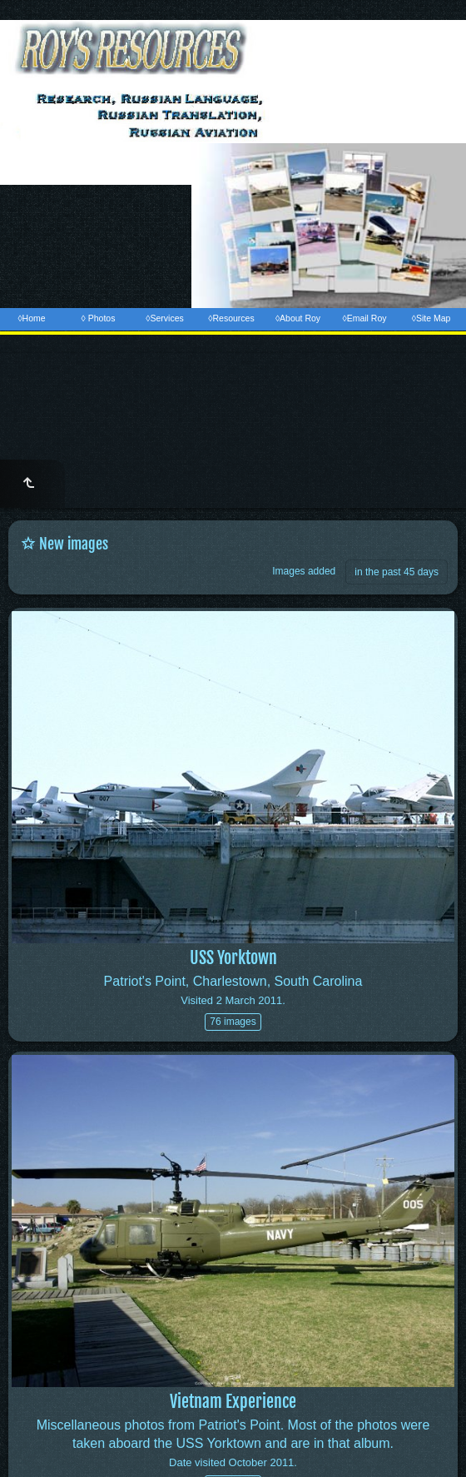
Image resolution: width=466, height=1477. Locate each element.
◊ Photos (99, 318)
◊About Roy (297, 318)
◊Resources (231, 318)
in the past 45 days (396, 572)
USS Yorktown (233, 957)
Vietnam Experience (233, 1401)
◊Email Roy (364, 318)
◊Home (31, 318)
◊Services (164, 318)
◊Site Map (431, 318)
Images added (303, 571)
